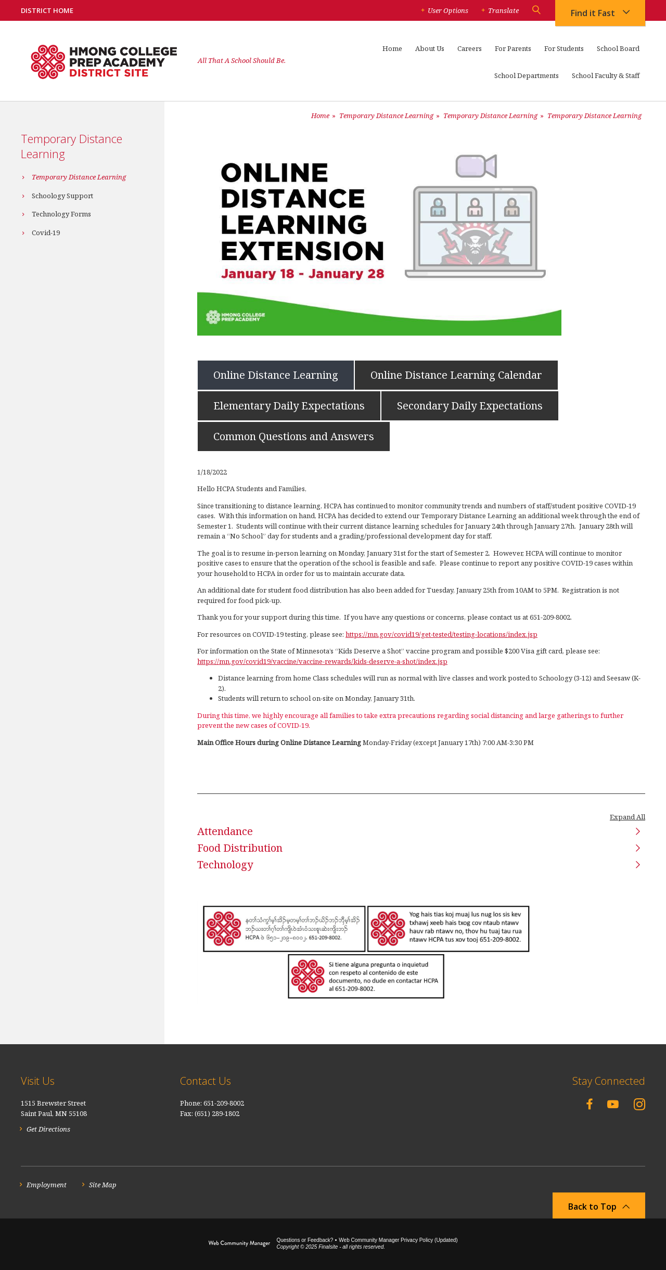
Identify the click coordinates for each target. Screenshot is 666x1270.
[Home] (392, 53)
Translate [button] (503, 10)
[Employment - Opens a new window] (44, 1185)
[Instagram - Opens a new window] (639, 1104)
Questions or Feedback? (304, 1240)
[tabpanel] (421, 616)
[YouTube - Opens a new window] (613, 1104)
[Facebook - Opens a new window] (589, 1103)
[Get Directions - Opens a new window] (45, 1129)
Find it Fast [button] (593, 13)
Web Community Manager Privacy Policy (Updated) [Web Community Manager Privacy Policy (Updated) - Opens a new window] (398, 1240)
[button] (536, 10)
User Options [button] (448, 10)
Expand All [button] (627, 817)
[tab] (276, 374)
